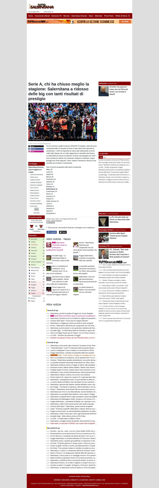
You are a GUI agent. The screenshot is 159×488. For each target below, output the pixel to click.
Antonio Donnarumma (36, 174)
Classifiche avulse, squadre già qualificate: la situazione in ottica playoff (76, 441)
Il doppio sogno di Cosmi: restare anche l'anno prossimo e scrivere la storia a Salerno (81, 370)
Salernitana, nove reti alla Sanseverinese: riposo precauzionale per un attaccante (79, 372)
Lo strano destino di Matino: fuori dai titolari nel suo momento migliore (75, 382)
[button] (36, 209)
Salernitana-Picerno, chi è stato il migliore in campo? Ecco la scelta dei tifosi (77, 463)
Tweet (63, 232)
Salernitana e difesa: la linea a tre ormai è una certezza (70, 375)
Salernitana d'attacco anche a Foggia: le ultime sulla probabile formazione (76, 365)
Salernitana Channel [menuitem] (79, 16)
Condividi (51, 232)
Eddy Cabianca (34, 193)
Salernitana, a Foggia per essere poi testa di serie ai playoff (71, 323)
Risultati (36, 213)
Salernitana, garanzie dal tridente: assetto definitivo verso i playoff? (74, 384)
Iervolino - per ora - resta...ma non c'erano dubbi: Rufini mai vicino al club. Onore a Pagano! (83, 431)
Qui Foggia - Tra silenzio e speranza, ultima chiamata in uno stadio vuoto (76, 387)
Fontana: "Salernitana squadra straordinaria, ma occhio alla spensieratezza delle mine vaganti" (84, 360)
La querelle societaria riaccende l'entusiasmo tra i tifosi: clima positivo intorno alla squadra (82, 362)
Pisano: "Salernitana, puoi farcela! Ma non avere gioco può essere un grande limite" (80, 389)
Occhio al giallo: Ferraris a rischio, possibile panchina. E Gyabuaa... (74, 446)
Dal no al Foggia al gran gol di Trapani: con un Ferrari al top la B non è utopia (78, 333)
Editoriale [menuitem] (98, 16)
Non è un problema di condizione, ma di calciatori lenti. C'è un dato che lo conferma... (81, 358)
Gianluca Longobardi (36, 185)
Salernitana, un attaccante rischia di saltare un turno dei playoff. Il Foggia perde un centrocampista (85, 468)
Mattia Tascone (34, 190)
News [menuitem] (91, 16)
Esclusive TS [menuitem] (57, 16)
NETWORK (57, 480)
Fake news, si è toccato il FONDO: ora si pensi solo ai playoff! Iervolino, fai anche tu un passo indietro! (87, 423)
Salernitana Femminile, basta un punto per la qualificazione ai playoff (77, 316)
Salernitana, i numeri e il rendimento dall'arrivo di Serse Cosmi (72, 450)
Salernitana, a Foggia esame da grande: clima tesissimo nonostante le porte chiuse (80, 421)
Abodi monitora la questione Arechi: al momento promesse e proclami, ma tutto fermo (81, 458)
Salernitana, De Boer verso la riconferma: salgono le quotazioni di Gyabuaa (77, 318)
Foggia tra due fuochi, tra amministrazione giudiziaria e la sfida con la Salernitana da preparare (84, 411)
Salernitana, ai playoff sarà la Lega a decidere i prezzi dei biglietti (73, 397)
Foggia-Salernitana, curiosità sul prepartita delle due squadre (87, 258)
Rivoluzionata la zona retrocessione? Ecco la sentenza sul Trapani (74, 433)
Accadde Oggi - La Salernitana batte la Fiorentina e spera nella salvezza (76, 330)
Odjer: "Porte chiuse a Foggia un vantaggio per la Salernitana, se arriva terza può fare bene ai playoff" (90, 355)
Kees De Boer (34, 187)
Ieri (105, 157)
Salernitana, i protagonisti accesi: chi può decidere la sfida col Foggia (75, 379)
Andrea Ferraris (34, 195)
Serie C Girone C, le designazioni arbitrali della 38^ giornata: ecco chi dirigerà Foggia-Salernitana (85, 453)
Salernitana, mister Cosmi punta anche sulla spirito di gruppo (72, 404)
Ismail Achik (33, 206)
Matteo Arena (34, 177)
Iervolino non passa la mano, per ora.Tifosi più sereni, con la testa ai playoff (77, 338)
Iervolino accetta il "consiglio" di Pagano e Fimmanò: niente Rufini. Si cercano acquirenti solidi (84, 465)
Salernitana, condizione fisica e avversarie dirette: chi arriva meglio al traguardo (78, 460)
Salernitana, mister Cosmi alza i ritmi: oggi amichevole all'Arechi (73, 414)
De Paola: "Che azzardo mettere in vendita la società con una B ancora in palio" (79, 448)
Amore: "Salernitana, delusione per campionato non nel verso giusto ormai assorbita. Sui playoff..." (85, 247)
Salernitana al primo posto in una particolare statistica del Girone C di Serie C (78, 328)
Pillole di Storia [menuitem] (121, 16)
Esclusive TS (104, 246)
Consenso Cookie (74, 476)
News (53, 219)
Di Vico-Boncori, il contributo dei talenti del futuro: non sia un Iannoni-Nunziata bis (79, 436)
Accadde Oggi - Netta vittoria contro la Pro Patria (67, 416)
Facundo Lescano (35, 201)
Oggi (100, 157)
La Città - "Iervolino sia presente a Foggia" (65, 335)
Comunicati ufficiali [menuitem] (42, 16)
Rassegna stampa (106, 230)
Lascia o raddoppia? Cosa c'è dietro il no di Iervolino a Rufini (72, 350)
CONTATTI (92, 480)
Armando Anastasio (36, 182)
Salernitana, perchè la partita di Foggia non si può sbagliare (71, 313)
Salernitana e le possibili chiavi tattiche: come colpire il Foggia (72, 394)
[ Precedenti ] (36, 231)
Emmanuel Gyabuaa (36, 203)
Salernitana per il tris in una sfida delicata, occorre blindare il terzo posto (76, 392)
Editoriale (103, 83)
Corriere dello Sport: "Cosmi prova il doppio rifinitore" (69, 321)
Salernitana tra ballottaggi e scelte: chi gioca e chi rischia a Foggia (74, 399)
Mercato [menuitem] (66, 16)
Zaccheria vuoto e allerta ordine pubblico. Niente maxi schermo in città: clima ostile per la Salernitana (86, 367)
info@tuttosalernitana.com (90, 485)
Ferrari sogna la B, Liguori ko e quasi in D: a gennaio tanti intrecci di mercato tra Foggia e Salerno (85, 377)
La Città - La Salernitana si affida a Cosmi (65, 418)
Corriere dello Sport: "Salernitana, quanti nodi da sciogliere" (71, 406)
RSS (104, 480)
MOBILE (98, 480)
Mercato (102, 214)
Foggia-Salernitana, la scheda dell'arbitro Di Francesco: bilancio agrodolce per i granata (81, 438)
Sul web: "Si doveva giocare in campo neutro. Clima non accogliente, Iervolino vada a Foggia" (84, 443)
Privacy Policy (85, 476)
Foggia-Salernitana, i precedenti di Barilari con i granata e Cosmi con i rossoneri (79, 401)
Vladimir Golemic (35, 180)
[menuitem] (129, 16)
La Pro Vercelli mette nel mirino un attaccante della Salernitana (119, 219)
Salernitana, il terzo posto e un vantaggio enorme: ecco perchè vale (74, 455)
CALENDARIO (83, 480)
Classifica (33, 235)
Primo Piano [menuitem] (109, 16)
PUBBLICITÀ (74, 480)
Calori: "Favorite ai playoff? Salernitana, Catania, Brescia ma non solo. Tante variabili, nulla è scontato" (87, 409)
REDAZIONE (65, 480)
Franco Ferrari (34, 198)
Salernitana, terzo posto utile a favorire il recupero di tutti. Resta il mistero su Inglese (80, 345)
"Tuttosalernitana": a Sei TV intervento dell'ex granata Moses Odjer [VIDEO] (77, 348)
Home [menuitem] (30, 16)
